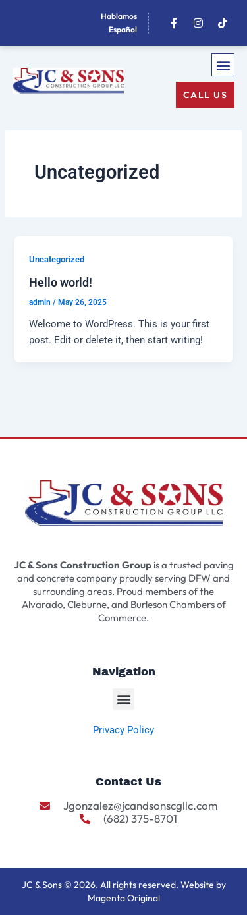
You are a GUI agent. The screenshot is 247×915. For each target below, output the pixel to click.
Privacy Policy (123, 730)
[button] (222, 64)
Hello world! (60, 282)
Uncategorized (56, 259)
